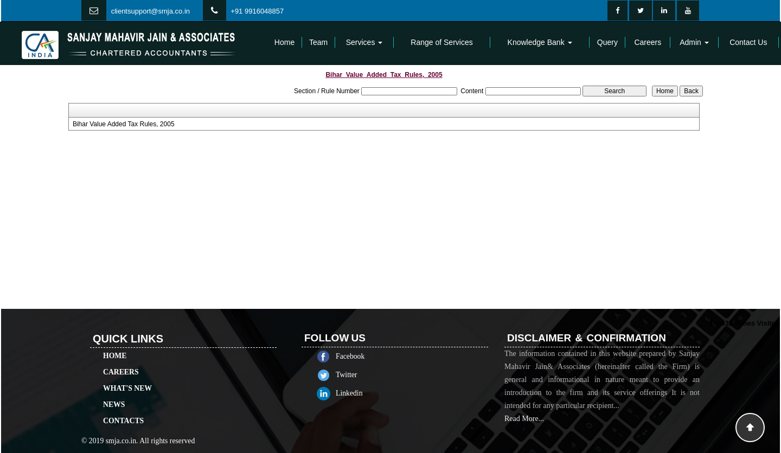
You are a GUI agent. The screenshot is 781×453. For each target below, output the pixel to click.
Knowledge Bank (540, 42)
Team (318, 42)
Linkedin (361, 393)
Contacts (123, 408)
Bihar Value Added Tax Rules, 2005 (124, 124)
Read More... (524, 431)
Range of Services (441, 42)
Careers (647, 42)
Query (607, 42)
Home (284, 42)
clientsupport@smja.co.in (150, 11)
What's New (127, 376)
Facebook (362, 356)
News (114, 392)
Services (364, 42)
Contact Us (748, 42)
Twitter (358, 375)
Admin (694, 42)
